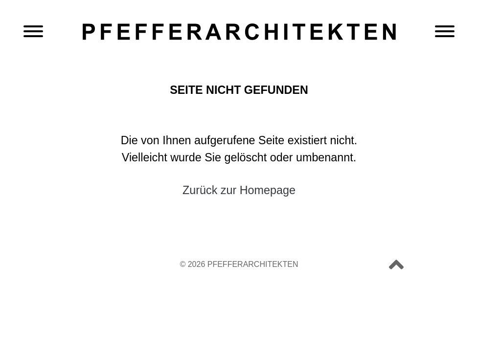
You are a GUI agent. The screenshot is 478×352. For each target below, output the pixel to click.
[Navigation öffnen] (33, 32)
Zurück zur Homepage (239, 190)
